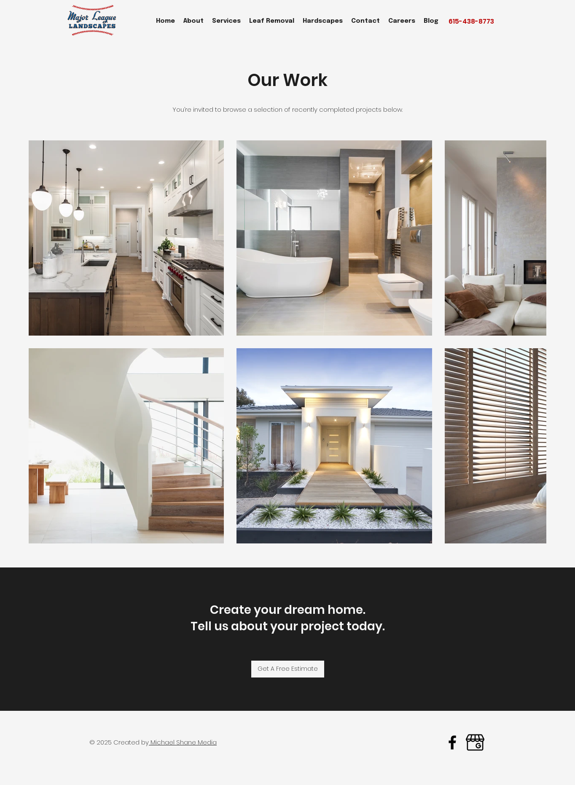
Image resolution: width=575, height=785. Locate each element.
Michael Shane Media (183, 742)
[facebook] (452, 742)
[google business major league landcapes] (475, 742)
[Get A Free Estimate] (287, 669)
